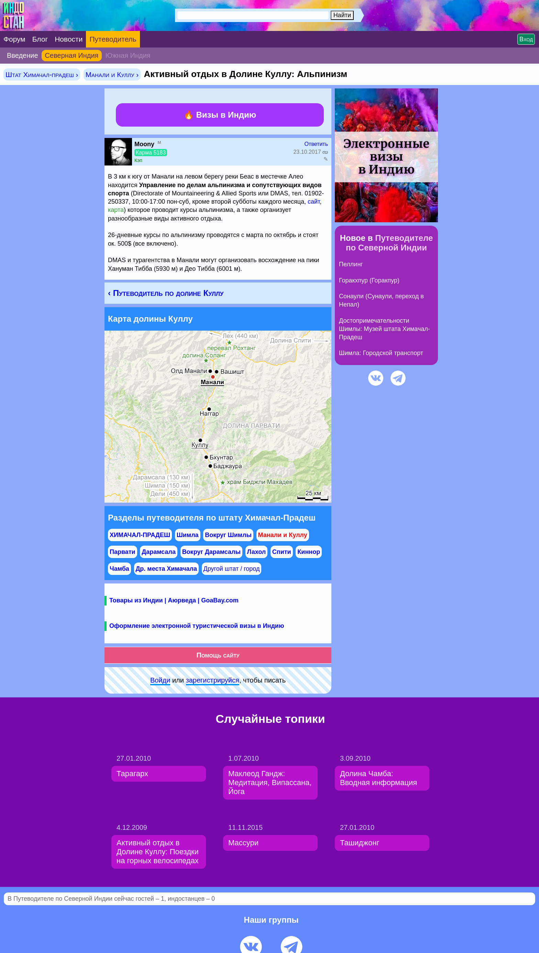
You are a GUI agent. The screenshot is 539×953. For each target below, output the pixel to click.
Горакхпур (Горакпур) (369, 280)
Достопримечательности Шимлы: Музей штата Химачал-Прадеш (384, 329)
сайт (314, 201)
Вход (526, 39)
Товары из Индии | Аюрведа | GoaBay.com (174, 600)
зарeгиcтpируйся (212, 680)
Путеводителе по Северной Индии (389, 242)
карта (116, 209)
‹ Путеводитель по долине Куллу (165, 293)
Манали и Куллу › (112, 74)
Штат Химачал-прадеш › (42, 74)
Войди (160, 680)
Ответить (316, 144)
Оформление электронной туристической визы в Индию (196, 625)
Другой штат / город (232, 568)
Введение (22, 55)
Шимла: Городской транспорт (381, 353)
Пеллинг (351, 264)
